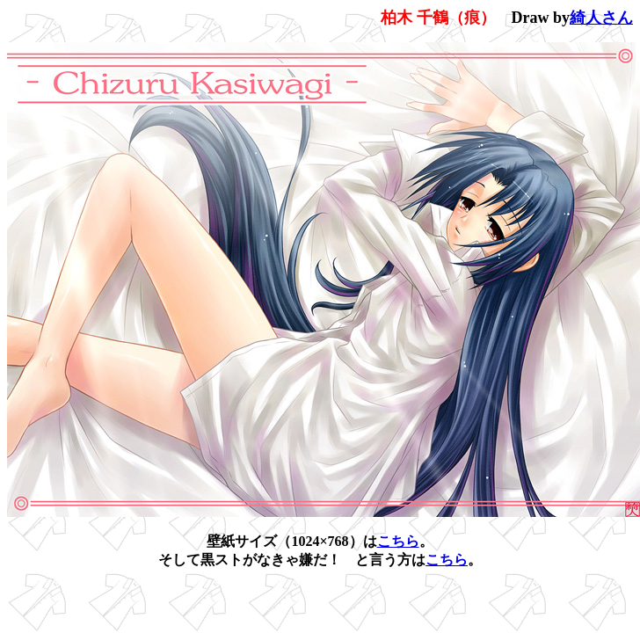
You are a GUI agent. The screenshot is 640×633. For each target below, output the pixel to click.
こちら (398, 541)
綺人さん (601, 17)
